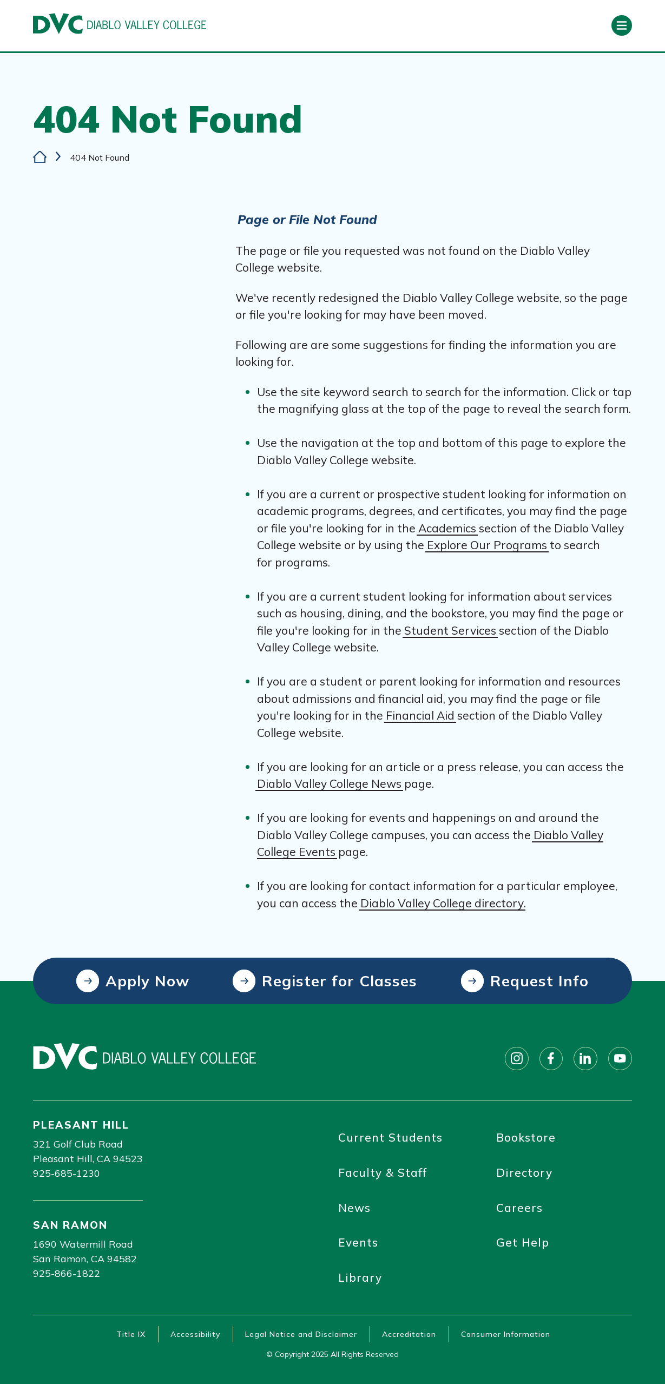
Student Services (450, 630)
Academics (447, 528)
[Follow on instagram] (516, 1058)
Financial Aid (420, 716)
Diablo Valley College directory (442, 903)
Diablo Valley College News (329, 784)
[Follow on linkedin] (585, 1058)
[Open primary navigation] (621, 25)
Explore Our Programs (487, 545)
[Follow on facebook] (551, 1058)
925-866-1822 (66, 1273)
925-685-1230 (66, 1173)
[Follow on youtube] (620, 1058)
